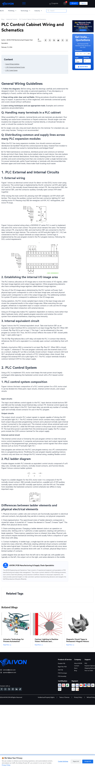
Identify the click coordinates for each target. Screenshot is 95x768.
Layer (76, 57)
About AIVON (78, 663)
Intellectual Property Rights (46, 697)
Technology (24, 11)
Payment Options (89, 665)
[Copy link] (66, 40)
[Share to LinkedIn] (54, 40)
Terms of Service (64, 697)
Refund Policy (91, 697)
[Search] (59, 11)
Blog (75, 670)
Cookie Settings (63, 761)
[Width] (77, 54)
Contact (76, 665)
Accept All (88, 761)
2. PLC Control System (11, 70)
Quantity (86, 57)
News (75, 668)
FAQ (85, 663)
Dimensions (78, 50)
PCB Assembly (62, 676)
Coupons (53, 3)
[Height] (84, 54)
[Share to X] (50, 40)
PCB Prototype (62, 673)
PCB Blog (11, 11)
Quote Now (83, 66)
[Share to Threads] (62, 40)
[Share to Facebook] (45, 40)
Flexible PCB (61, 663)
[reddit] (58, 40)
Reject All (76, 761)
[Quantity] (87, 61)
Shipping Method (89, 668)
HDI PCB (60, 669)
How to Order (88, 670)
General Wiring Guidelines (12, 64)
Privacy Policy (78, 697)
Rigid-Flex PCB (62, 666)
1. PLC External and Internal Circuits (15, 67)
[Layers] (78, 61)
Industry (37, 11)
